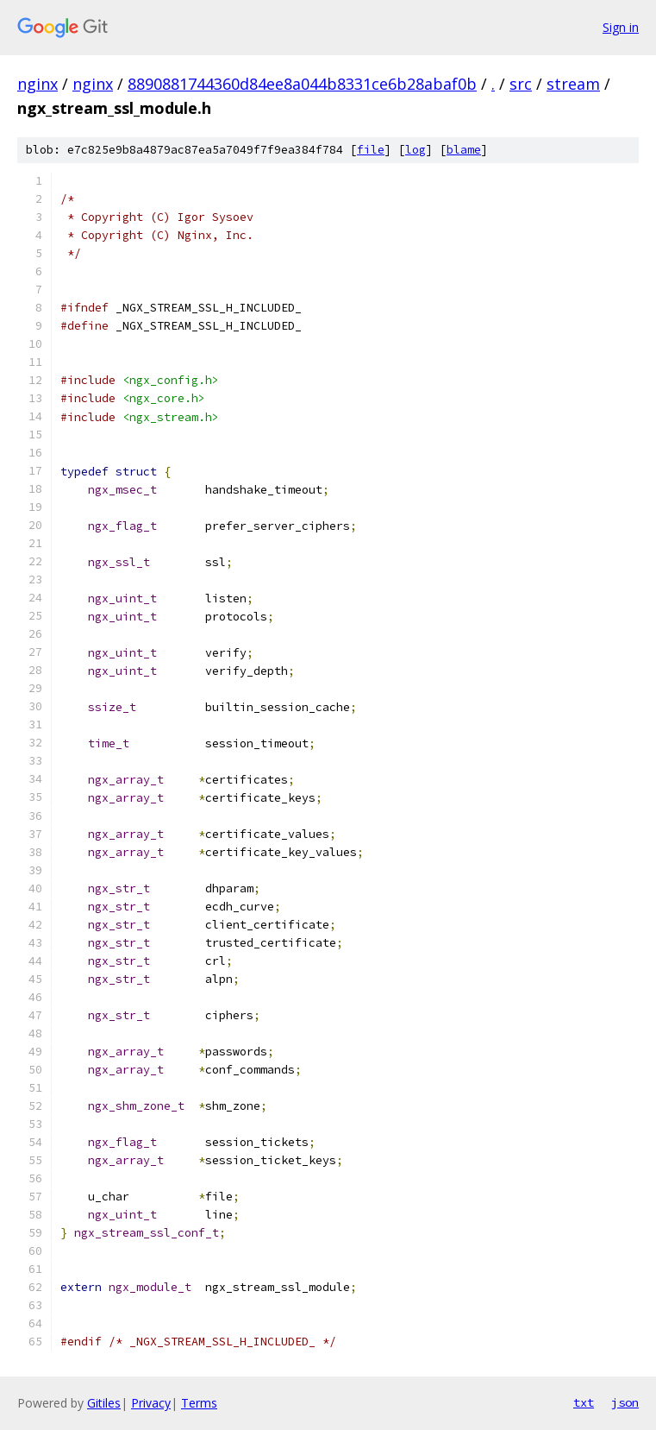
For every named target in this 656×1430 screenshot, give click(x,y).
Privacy (151, 1403)
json (625, 1402)
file (370, 149)
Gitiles (104, 1403)
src (520, 83)
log (415, 149)
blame (464, 149)
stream (573, 83)
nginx (37, 83)
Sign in (621, 27)
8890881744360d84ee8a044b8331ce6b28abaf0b (302, 83)
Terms (199, 1403)
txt (583, 1402)
